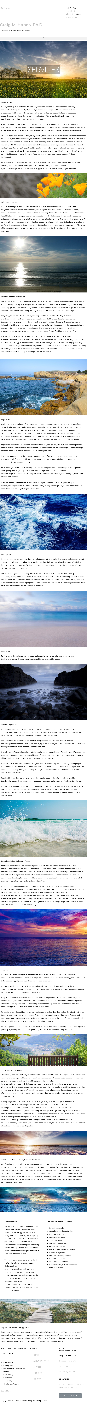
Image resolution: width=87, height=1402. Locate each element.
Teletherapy (6, 8)
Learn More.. (6, 1391)
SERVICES (37, 1367)
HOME (36, 1355)
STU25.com (46, 1400)
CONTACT (37, 1379)
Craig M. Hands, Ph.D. (21, 24)
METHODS (37, 1373)
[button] (70, 1395)
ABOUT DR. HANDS (41, 1361)
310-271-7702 (71, 17)
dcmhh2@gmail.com (67, 1371)
